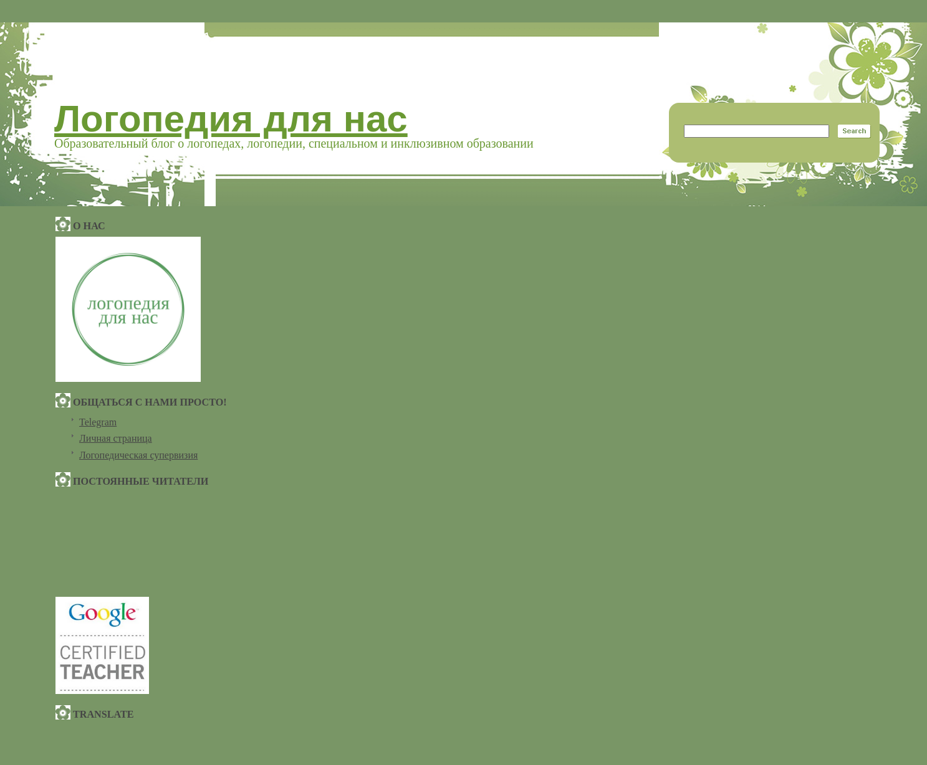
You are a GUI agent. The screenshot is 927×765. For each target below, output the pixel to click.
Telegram (98, 422)
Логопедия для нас (231, 119)
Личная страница (115, 438)
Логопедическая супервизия (138, 455)
